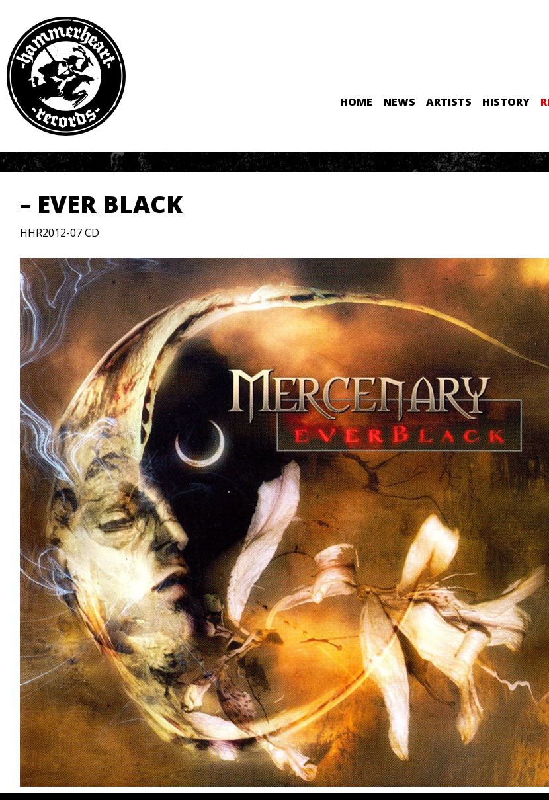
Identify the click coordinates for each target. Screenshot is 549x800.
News (399, 102)
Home (356, 102)
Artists (449, 102)
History (506, 102)
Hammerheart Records (66, 76)
